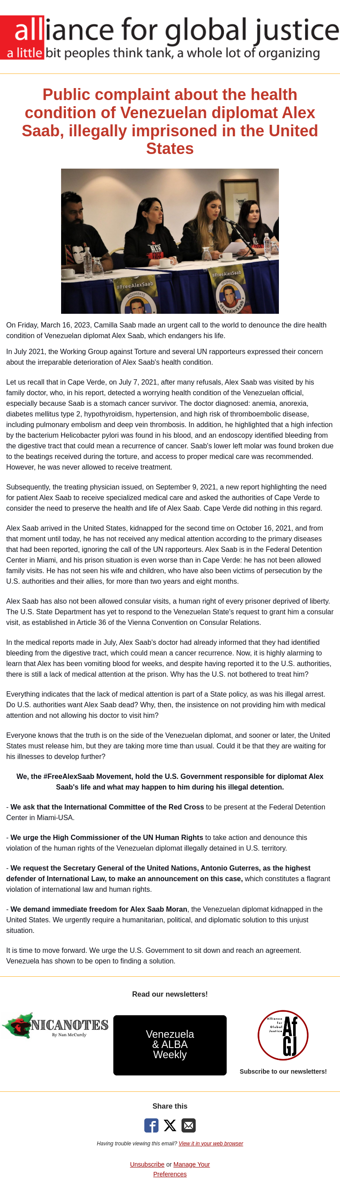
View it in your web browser (210, 1143)
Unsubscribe (147, 1164)
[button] (170, 1045)
